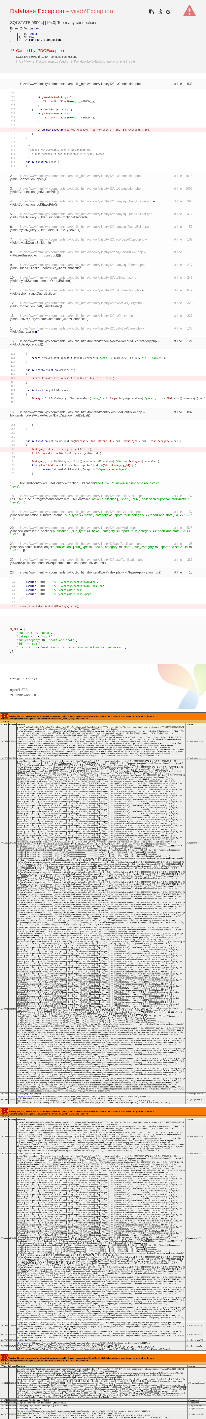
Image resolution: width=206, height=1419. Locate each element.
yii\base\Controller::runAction (30, 531)
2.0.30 (35, 695)
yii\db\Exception (92, 11)
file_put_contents (24, 1096)
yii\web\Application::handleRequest (35, 563)
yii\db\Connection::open (27, 179)
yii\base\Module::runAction (29, 547)
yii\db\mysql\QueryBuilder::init (31, 242)
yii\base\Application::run (142, 572)
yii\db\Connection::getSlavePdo (32, 204)
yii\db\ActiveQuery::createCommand (36, 319)
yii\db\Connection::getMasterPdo (33, 192)
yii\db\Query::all (21, 331)
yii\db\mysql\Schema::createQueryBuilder (39, 281)
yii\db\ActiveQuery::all (25, 344)
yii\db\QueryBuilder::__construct (33, 268)
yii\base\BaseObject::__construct (33, 255)
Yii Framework (20, 695)
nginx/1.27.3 (19, 690)
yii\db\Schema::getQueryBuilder (32, 293)
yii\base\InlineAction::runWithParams (36, 515)
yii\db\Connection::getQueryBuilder (35, 306)
